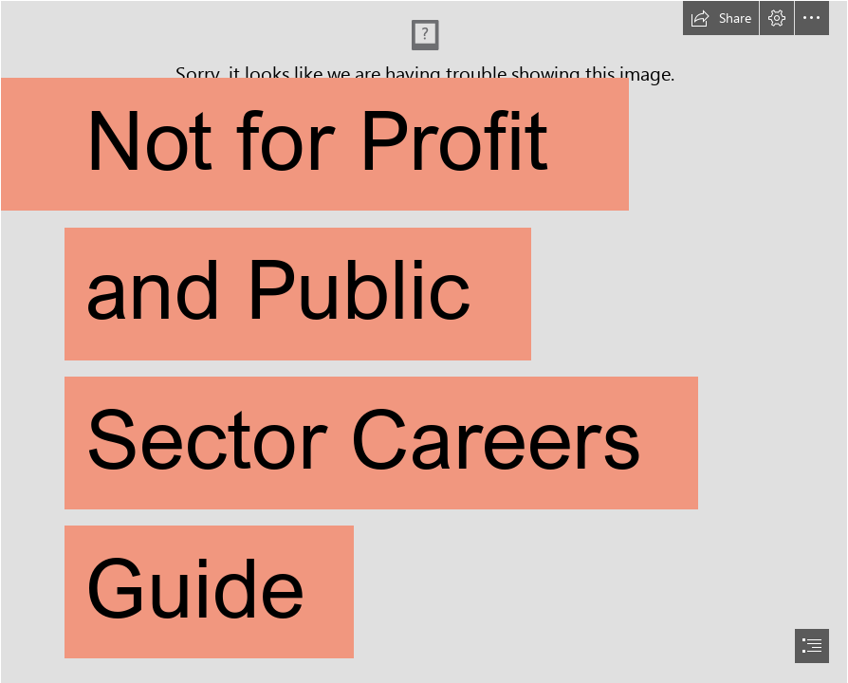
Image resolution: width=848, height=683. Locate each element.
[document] (424, 341)
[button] (721, 18)
